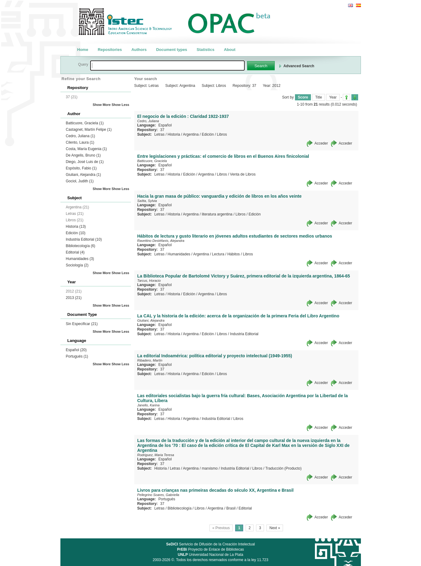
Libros (222, 134)
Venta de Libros (242, 174)
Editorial (75, 252)
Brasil (230, 508)
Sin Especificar (82, 324)
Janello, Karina (148, 405)
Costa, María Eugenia (86, 149)
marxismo (210, 468)
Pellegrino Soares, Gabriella (158, 495)
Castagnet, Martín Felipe (89, 129)
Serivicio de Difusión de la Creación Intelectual (210, 544)
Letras (159, 134)
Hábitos (233, 254)
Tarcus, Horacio (149, 280)
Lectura (218, 254)
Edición (76, 233)
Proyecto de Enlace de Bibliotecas (210, 549)
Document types (171, 49)
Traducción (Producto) (283, 468)
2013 (74, 298)
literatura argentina (217, 214)
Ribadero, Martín (150, 360)
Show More (102, 105)
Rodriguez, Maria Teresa (155, 455)
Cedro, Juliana (80, 136)
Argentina (191, 134)
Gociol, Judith (80, 181)
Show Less (120, 105)
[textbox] (167, 65)
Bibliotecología (80, 246)
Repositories (110, 49)
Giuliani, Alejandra (83, 175)
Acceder (321, 143)
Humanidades (80, 259)
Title (318, 97)
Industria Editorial (84, 239)
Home (82, 49)
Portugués (77, 356)
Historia (76, 226)
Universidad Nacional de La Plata (210, 554)
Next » (275, 528)
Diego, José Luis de (85, 162)
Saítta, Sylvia (147, 201)
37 (162, 130)
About (229, 49)
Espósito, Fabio (81, 168)
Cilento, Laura (80, 142)
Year (333, 97)
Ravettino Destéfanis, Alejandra (161, 240)
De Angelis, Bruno (83, 155)
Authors (139, 49)
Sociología (77, 265)
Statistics (205, 49)
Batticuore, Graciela (85, 123)
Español (76, 350)
